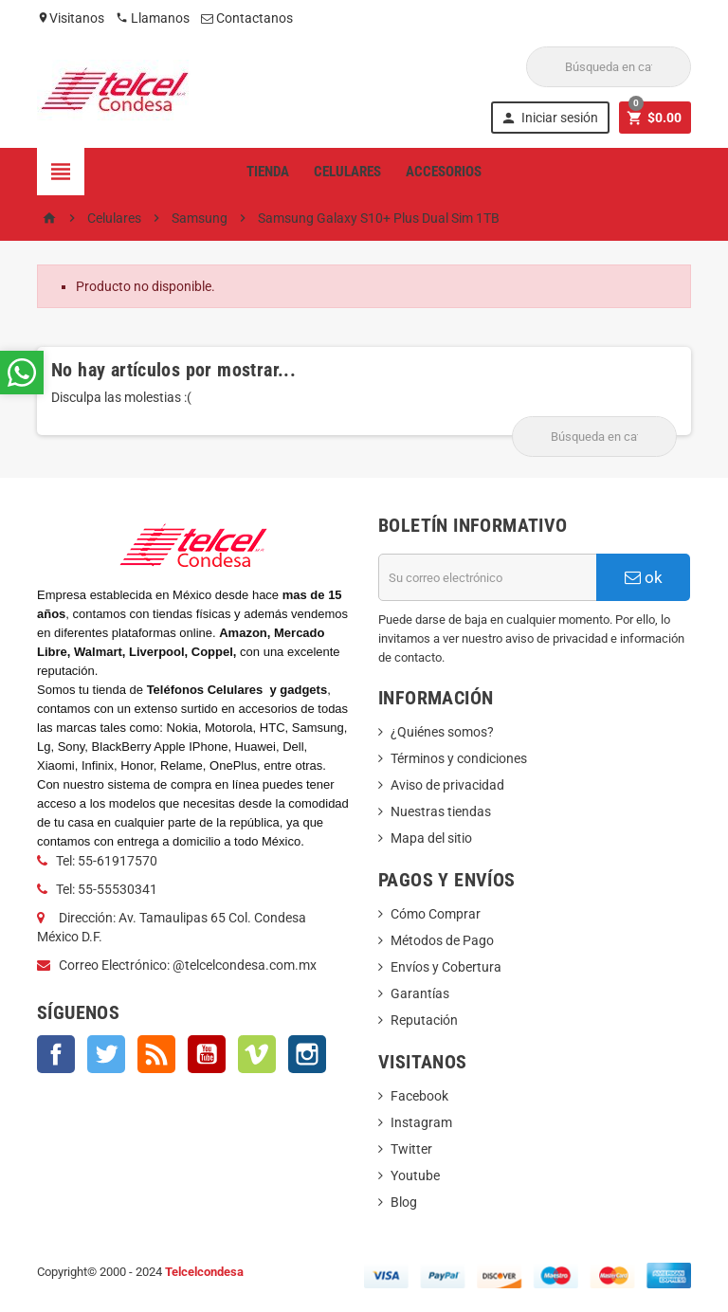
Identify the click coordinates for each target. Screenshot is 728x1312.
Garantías (420, 993)
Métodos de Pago (442, 940)
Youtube (415, 1175)
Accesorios (444, 171)
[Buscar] (608, 66)
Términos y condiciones (459, 758)
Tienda (267, 171)
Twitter (106, 1054)
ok (644, 577)
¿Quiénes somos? (442, 731)
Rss (156, 1054)
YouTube (207, 1054)
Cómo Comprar (436, 913)
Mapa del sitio (431, 838)
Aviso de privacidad (447, 785)
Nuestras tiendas (441, 811)
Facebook (56, 1054)
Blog (404, 1202)
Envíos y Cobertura (446, 967)
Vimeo (257, 1054)
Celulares (347, 171)
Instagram (307, 1054)
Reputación (424, 1020)
